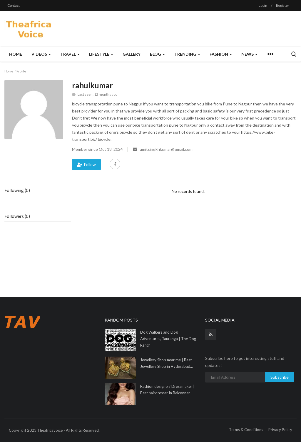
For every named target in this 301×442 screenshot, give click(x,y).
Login (263, 5)
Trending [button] (187, 54)
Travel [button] (70, 54)
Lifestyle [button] (101, 54)
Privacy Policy (280, 429)
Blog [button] (157, 54)
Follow (86, 164)
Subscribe (279, 377)
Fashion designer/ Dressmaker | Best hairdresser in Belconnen (167, 389)
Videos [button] (41, 54)
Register (282, 5)
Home (15, 54)
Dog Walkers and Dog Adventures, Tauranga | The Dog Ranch (168, 338)
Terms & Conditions (246, 429)
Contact (13, 5)
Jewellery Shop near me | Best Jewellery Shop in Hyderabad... (166, 363)
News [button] (249, 54)
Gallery (132, 54)
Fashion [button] (221, 54)
